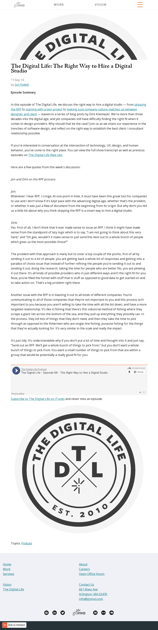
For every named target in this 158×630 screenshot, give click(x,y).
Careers (84, 569)
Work (59, 5)
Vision (101, 5)
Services (8, 574)
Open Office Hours (92, 574)
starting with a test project (44, 109)
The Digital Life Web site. (45, 155)
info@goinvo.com (91, 599)
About (83, 564)
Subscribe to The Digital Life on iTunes (38, 399)
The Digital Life (13, 589)
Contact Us (86, 585)
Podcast (26, 543)
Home (7, 564)
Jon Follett (22, 85)
